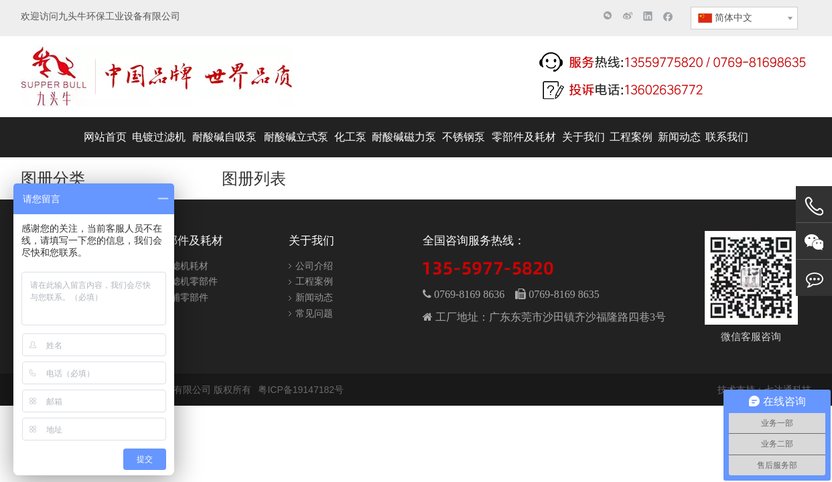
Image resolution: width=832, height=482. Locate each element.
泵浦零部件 (184, 297)
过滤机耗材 (184, 265)
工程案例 (314, 281)
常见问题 (314, 313)
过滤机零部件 (189, 281)
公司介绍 (314, 265)
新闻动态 (314, 297)
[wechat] (751, 278)
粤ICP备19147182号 (301, 389)
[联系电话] (674, 75)
